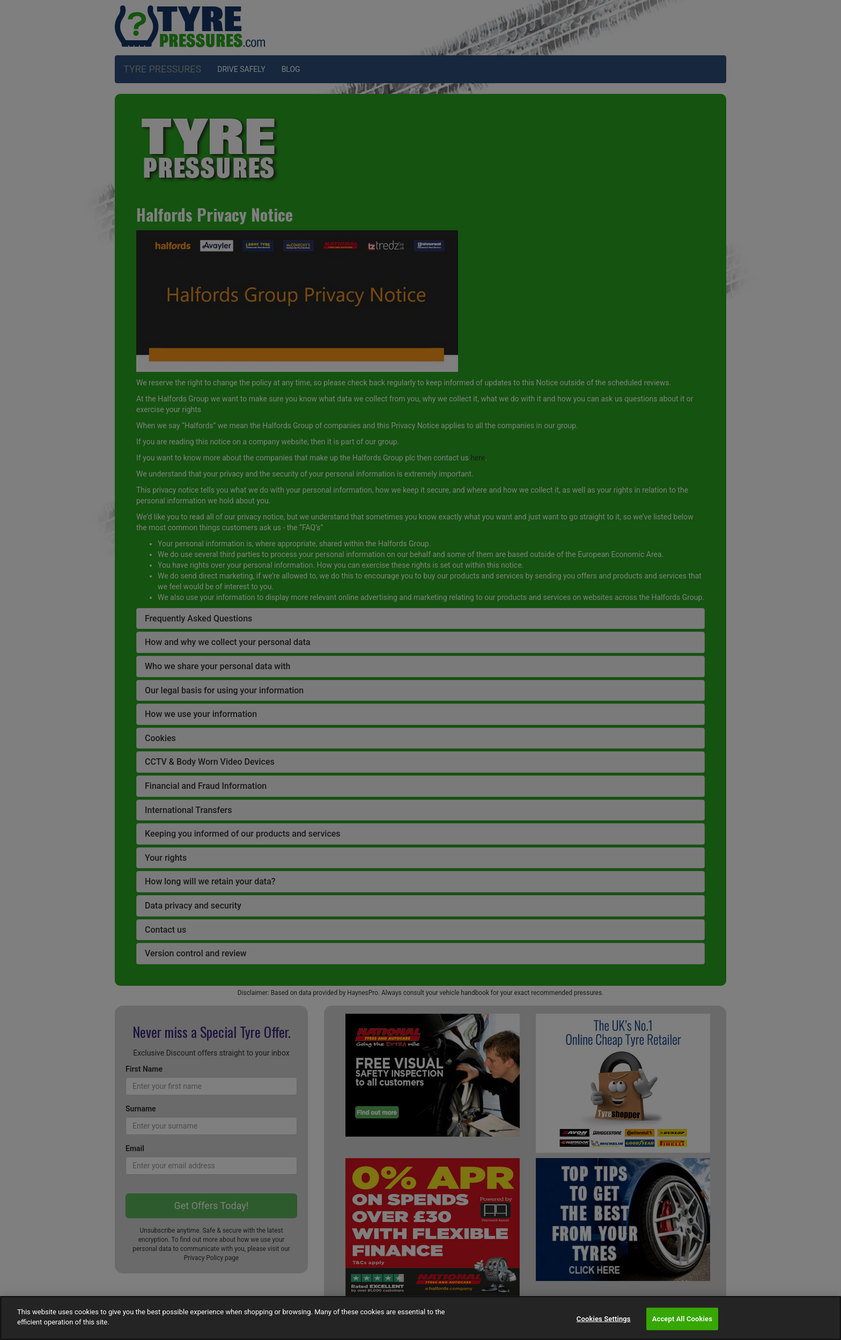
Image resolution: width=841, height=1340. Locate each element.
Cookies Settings (604, 1319)
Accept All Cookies (682, 1319)
